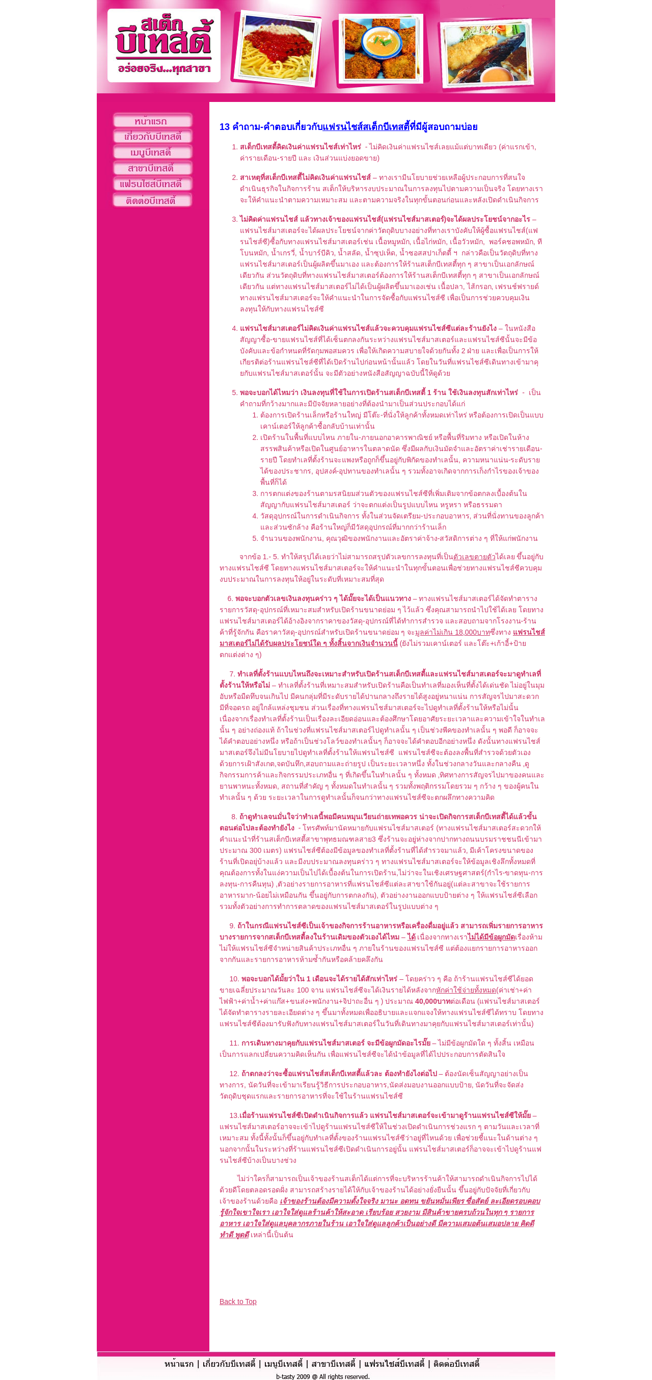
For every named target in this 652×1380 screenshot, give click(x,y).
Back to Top (238, 1301)
